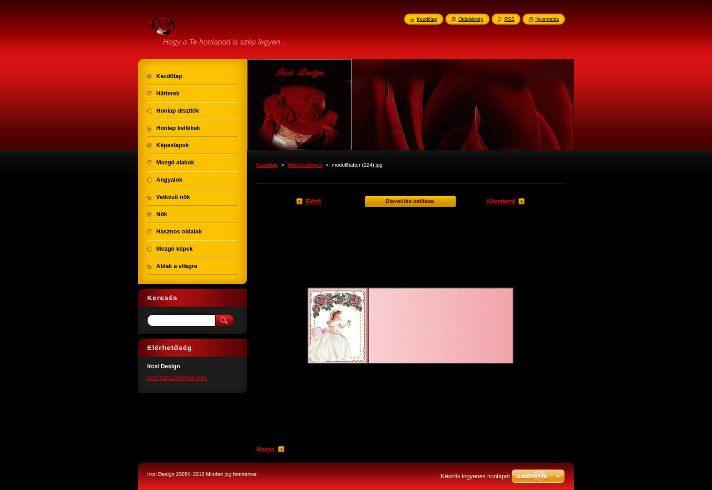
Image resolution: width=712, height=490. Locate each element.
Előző (313, 201)
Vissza (265, 449)
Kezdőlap (267, 165)
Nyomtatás (547, 19)
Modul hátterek (304, 165)
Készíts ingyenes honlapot (475, 476)
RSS (509, 19)
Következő (500, 201)
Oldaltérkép (471, 19)
